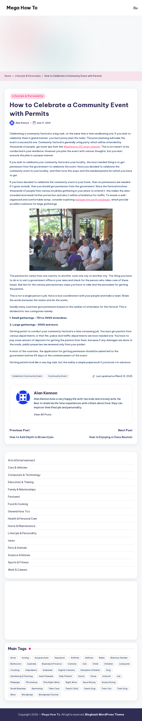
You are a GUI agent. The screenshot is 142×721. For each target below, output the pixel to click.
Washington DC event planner (82, 146)
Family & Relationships (22, 489)
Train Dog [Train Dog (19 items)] (122, 688)
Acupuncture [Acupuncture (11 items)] (41, 657)
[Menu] (135, 8)
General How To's (19, 511)
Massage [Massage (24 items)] (15, 682)
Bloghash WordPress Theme (104, 714)
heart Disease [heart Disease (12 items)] (46, 676)
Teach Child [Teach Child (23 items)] (71, 688)
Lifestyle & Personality (27, 96)
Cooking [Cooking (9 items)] (14, 670)
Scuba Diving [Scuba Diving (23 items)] (109, 682)
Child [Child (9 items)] (95, 664)
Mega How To (22, 8)
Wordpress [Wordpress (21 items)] (27, 694)
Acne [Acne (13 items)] (13, 657)
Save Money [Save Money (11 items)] (89, 682)
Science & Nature (19, 555)
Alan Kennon (45, 393)
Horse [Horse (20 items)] (93, 676)
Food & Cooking (18, 504)
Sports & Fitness (18, 562)
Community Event (57, 376)
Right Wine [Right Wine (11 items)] (71, 682)
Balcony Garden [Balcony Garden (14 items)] (119, 657)
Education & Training (21, 482)
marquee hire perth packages (92, 199)
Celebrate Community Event (27, 376)
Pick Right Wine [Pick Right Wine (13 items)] (51, 682)
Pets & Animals (17, 547)
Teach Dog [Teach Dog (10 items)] (89, 688)
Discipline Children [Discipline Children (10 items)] (90, 670)
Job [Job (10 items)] (119, 676)
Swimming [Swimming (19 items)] (37, 688)
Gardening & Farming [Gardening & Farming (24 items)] (21, 676)
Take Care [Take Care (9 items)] (54, 688)
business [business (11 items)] (31, 664)
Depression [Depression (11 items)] (31, 670)
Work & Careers (17, 569)
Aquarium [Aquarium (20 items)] (60, 657)
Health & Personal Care (22, 518)
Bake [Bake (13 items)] (101, 657)
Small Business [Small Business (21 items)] (18, 688)
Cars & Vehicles (17, 467)
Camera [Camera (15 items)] (72, 664)
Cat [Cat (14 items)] (84, 664)
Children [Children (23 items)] (108, 664)
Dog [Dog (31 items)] (108, 670)
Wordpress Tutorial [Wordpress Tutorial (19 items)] (48, 694)
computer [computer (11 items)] (124, 664)
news (11, 540)
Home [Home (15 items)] (81, 676)
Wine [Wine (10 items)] (13, 694)
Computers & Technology (24, 475)
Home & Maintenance (21, 526)
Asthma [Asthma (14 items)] (89, 657)
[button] (42, 414)
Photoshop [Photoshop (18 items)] (32, 682)
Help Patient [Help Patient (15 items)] (65, 676)
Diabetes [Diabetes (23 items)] (47, 670)
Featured (14, 496)
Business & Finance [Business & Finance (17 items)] (52, 664)
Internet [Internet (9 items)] (106, 676)
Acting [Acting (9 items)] (25, 657)
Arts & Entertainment (21, 460)
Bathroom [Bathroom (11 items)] (15, 664)
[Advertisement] (71, 44)
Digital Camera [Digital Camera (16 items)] (66, 670)
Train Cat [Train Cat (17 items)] (106, 688)
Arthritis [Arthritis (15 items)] (75, 657)
